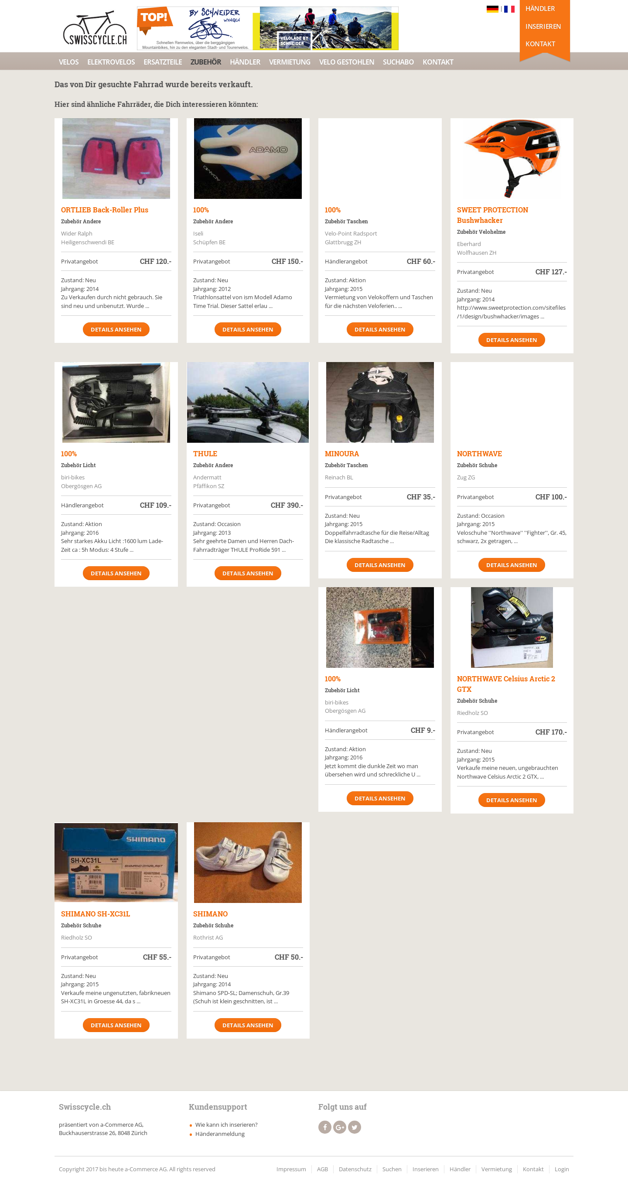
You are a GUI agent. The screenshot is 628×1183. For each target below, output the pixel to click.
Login (562, 1169)
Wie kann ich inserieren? (226, 1124)
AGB (322, 1169)
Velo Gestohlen (346, 62)
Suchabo (398, 62)
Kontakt (540, 43)
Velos (68, 62)
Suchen (392, 1169)
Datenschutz (355, 1169)
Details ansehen (116, 329)
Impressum (291, 1169)
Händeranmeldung (220, 1134)
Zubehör (206, 62)
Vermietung (290, 62)
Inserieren (543, 26)
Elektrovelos (111, 62)
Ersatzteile (162, 62)
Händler (540, 8)
